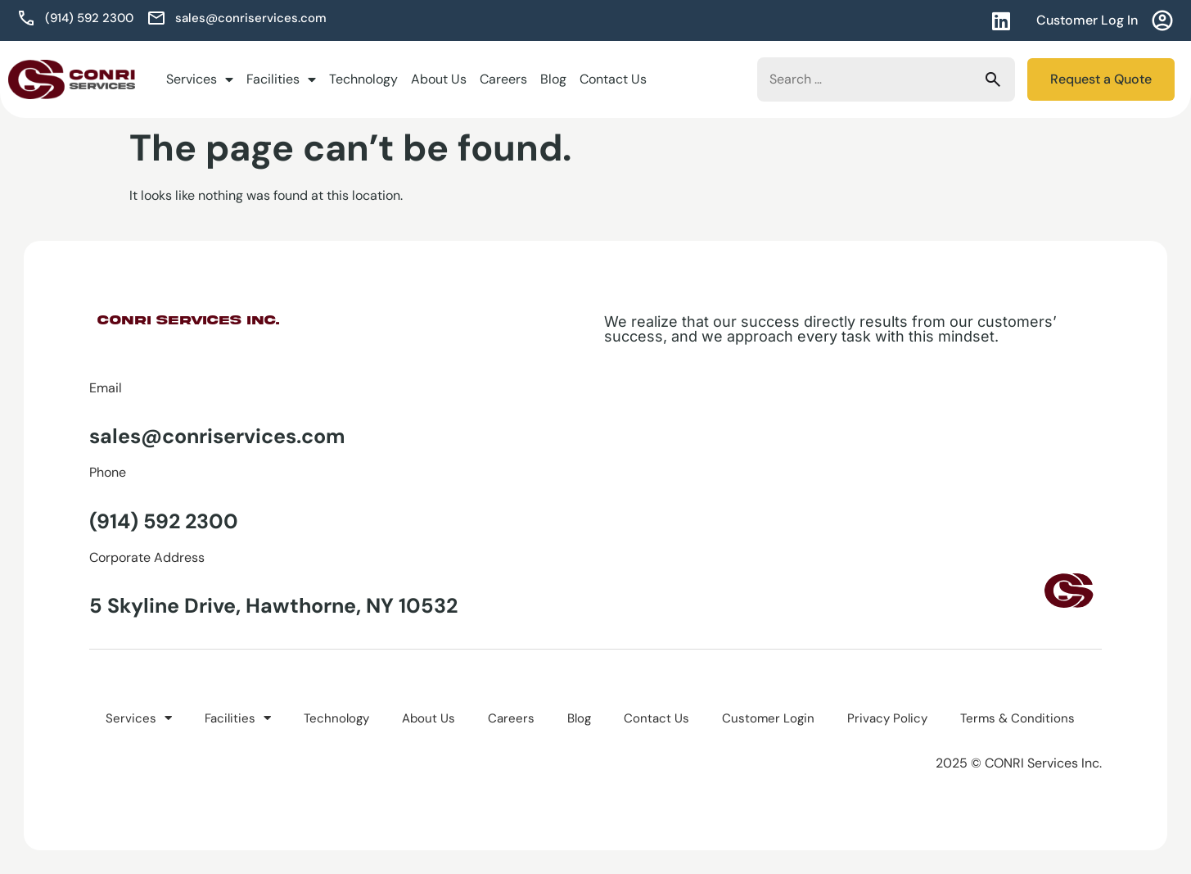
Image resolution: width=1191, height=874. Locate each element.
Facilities (281, 79)
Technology (363, 79)
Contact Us (613, 79)
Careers (503, 79)
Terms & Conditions (1017, 717)
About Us (439, 79)
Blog (553, 79)
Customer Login (768, 717)
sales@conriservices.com (217, 436)
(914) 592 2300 (163, 521)
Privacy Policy (887, 717)
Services (199, 79)
